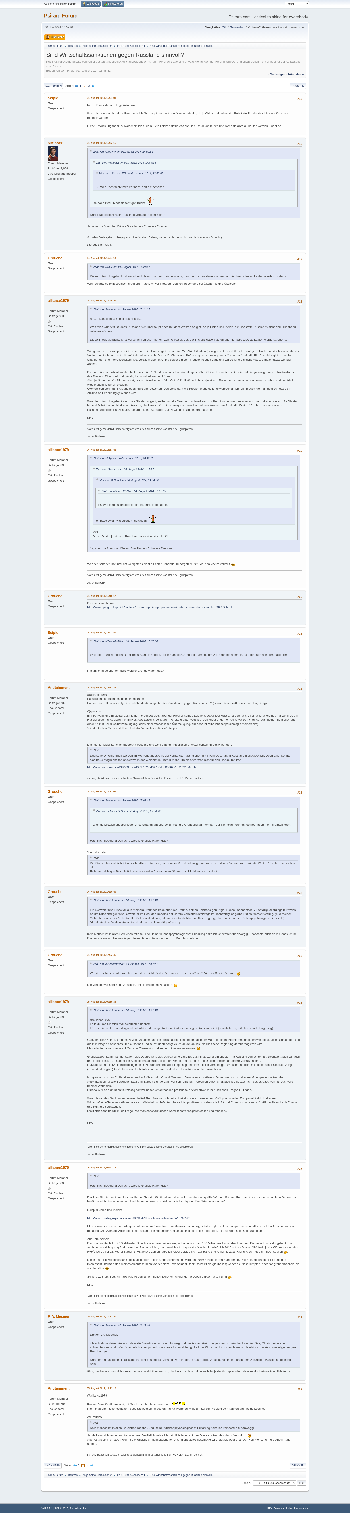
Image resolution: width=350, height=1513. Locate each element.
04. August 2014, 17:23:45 (101, 955)
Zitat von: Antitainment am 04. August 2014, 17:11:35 (125, 900)
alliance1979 (58, 301)
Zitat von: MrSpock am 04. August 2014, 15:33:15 (123, 458)
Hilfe (269, 1508)
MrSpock (55, 143)
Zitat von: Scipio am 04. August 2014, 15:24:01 (121, 267)
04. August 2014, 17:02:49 (101, 632)
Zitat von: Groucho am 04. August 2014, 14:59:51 (123, 151)
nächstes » (296, 74)
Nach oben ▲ (301, 1508)
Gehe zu (246, 1482)
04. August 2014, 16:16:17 (101, 596)
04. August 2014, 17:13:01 (101, 791)
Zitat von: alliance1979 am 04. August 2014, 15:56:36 (125, 641)
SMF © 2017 (61, 1508)
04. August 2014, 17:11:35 (101, 687)
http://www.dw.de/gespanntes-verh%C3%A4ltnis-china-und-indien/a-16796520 (138, 1218)
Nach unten (53, 86)
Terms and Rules (283, 1508)
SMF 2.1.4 (46, 1508)
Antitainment (59, 688)
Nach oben (52, 1465)
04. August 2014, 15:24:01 (101, 98)
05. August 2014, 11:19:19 (101, 1388)
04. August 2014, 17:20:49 (101, 891)
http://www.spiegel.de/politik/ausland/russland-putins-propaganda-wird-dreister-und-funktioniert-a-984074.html (159, 607)
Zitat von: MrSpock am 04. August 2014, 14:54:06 (126, 162)
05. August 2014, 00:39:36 (101, 1001)
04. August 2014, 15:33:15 (101, 143)
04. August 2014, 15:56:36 (101, 300)
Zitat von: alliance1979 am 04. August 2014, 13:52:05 (131, 173)
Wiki (224, 27)
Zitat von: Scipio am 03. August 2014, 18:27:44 (121, 1325)
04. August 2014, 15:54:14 (101, 258)
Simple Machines (78, 1508)
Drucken (298, 86)
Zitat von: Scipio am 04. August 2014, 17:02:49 (121, 800)
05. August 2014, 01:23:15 (101, 1167)
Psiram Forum (60, 16)
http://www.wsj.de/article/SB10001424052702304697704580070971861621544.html (142, 767)
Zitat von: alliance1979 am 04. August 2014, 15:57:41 (125, 963)
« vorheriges (276, 74)
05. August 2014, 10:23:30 (101, 1316)
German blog (237, 27)
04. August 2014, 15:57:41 (101, 449)
